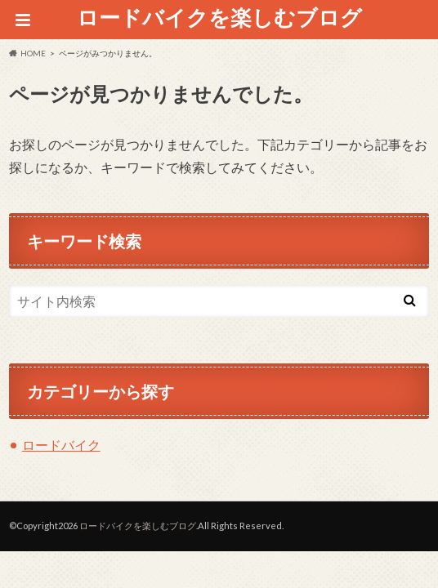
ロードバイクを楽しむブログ (219, 17)
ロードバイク (61, 444)
